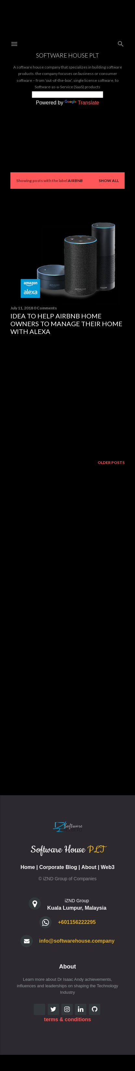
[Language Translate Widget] (67, 94)
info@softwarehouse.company (77, 941)
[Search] (121, 42)
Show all (109, 180)
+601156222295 (77, 922)
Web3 (107, 867)
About (88, 867)
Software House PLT (67, 55)
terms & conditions (67, 1019)
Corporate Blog (58, 867)
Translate (82, 102)
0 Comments (45, 307)
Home (27, 867)
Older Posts (111, 462)
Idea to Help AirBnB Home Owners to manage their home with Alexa (66, 323)
